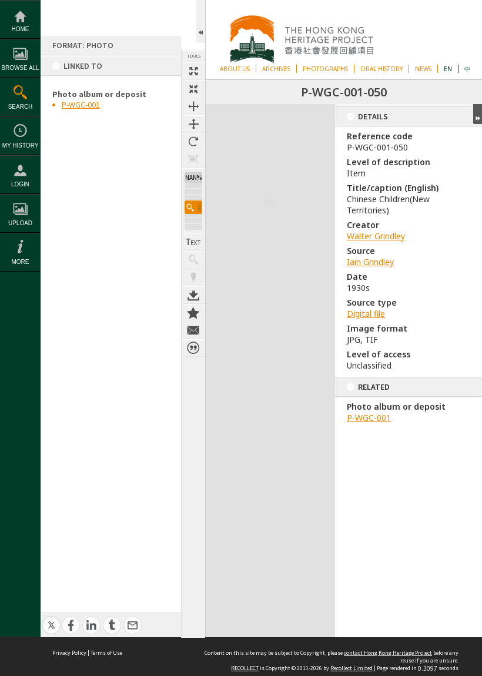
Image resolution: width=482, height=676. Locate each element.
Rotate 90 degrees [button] (193, 141)
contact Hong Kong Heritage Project (388, 653)
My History (20, 145)
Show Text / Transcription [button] (193, 236)
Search (20, 106)
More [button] (20, 262)
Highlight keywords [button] (193, 271)
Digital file (366, 313)
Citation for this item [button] (193, 341)
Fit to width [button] (193, 106)
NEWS (423, 69)
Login (20, 184)
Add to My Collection (193, 306)
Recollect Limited (351, 668)
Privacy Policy (69, 653)
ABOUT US (235, 69)
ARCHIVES (276, 69)
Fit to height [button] (193, 124)
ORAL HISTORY (381, 69)
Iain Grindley (370, 261)
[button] (193, 201)
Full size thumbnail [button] (193, 71)
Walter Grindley (376, 236)
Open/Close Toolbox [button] (200, 21)
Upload (20, 223)
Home (20, 29)
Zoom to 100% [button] (193, 159)
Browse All (20, 68)
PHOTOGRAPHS (325, 69)
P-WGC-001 (81, 104)
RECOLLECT (245, 668)
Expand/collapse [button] (477, 114)
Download (193, 288)
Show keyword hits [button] (193, 253)
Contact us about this (193, 324)
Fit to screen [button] (193, 89)
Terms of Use (106, 653)
